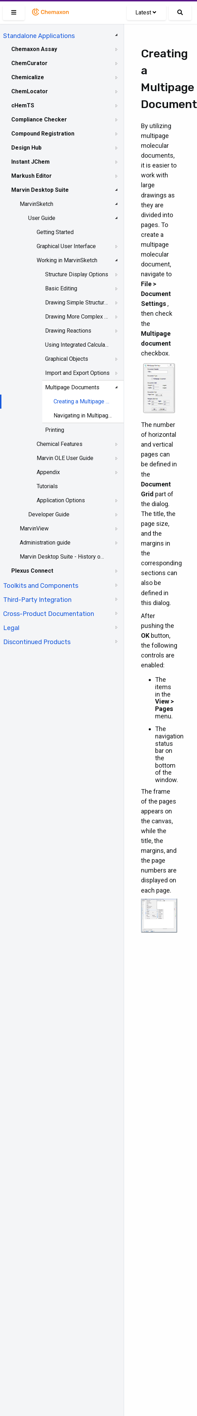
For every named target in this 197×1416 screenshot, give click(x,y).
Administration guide (45, 542)
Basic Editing (61, 288)
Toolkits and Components (40, 586)
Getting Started (55, 232)
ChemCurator (29, 63)
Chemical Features (59, 444)
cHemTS (22, 105)
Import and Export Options (77, 373)
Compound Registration (42, 133)
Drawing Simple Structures (77, 302)
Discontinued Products (36, 642)
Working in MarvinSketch (67, 260)
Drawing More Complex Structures (77, 316)
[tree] (62, 338)
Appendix (48, 472)
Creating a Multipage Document (83, 401)
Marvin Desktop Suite (40, 190)
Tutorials (47, 486)
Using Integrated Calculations (77, 344)
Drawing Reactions (68, 330)
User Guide (41, 218)
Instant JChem (30, 161)
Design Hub (26, 147)
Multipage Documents (72, 387)
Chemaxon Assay (34, 49)
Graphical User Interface (66, 246)
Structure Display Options (76, 274)
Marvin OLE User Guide (65, 458)
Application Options (61, 500)
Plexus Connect (32, 570)
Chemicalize (27, 77)
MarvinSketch (36, 204)
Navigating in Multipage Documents (83, 415)
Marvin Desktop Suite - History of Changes (62, 556)
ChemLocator (29, 91)
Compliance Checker (39, 119)
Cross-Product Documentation (48, 614)
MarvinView (34, 528)
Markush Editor (31, 175)
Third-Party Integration (37, 600)
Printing (54, 430)
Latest (145, 12)
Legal (11, 628)
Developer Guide (48, 514)
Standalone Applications (39, 36)
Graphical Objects (66, 358)
